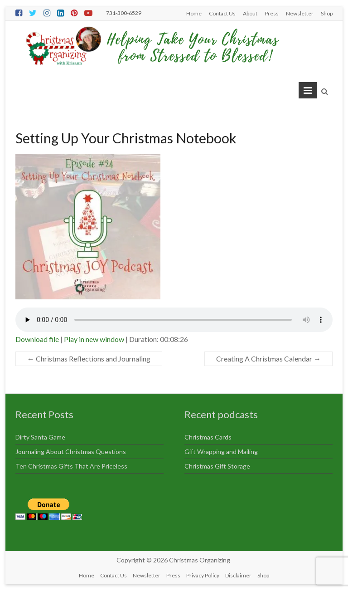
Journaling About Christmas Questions (70, 451)
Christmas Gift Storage (217, 466)
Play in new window (94, 339)
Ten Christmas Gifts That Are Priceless (71, 466)
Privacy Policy (202, 575)
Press (272, 13)
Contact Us (222, 13)
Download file (37, 339)
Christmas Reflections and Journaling (88, 358)
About (250, 13)
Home (194, 13)
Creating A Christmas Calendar (268, 358)
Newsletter (300, 13)
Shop (327, 13)
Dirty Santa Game (40, 437)
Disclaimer (238, 575)
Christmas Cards (208, 437)
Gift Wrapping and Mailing (221, 451)
